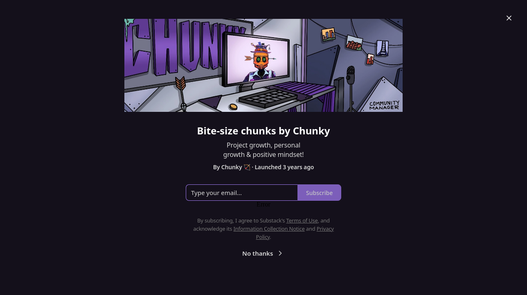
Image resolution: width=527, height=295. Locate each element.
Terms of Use (302, 220)
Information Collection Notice (268, 228)
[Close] (509, 18)
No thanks (263, 253)
